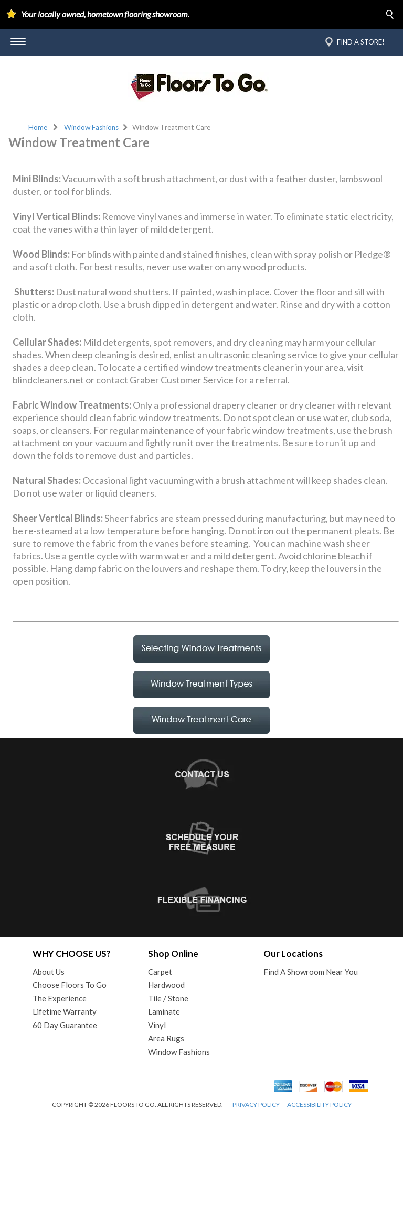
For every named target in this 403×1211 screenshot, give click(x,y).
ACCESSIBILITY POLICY (319, 1200)
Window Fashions (91, 127)
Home (37, 127)
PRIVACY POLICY (256, 1200)
